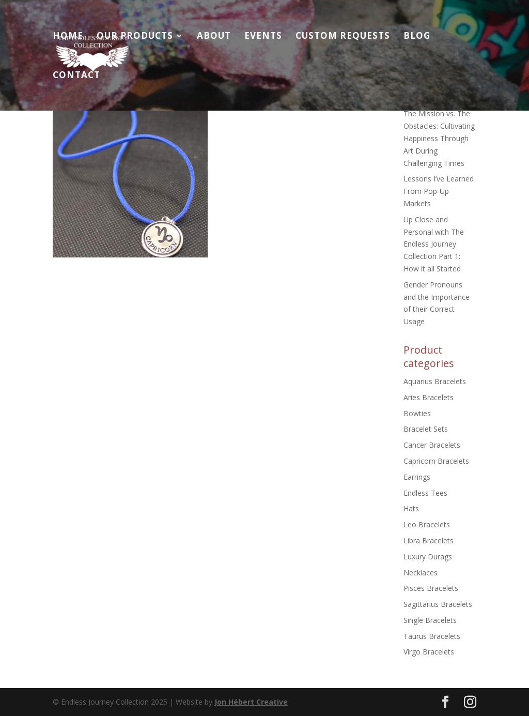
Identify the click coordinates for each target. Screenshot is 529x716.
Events (263, 36)
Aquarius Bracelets (434, 381)
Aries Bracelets (428, 397)
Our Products (135, 36)
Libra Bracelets (428, 540)
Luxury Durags (427, 556)
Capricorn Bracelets (436, 461)
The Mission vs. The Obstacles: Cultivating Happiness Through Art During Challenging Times (439, 138)
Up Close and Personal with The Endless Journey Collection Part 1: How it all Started (433, 244)
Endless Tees (425, 493)
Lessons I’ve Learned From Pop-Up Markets (438, 191)
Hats (411, 508)
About (214, 36)
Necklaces (420, 572)
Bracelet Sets (425, 429)
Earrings (416, 477)
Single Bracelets (430, 620)
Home (68, 36)
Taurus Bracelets (431, 636)
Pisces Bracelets (430, 588)
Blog (416, 36)
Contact (76, 76)
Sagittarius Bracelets (437, 604)
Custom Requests (342, 36)
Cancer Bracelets (431, 445)
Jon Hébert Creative (251, 702)
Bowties (417, 413)
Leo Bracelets (426, 524)
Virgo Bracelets (428, 652)
